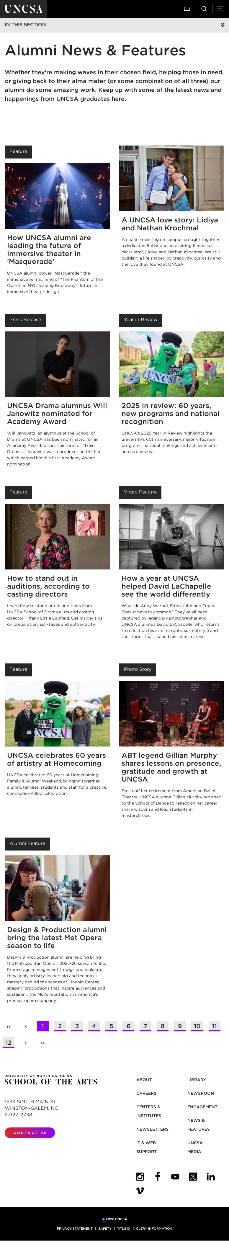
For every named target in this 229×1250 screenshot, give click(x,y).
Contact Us (30, 1133)
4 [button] (94, 1026)
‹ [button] (26, 1026)
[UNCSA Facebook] (158, 1177)
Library (196, 1079)
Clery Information (154, 1228)
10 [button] (197, 1026)
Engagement (202, 1106)
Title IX (123, 1228)
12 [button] (9, 1042)
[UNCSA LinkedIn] (211, 1177)
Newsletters (152, 1129)
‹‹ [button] (8, 1026)
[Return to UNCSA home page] (23, 9)
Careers (146, 1093)
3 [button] (77, 1026)
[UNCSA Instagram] (140, 1177)
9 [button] (180, 1026)
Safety (105, 1228)
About (144, 1079)
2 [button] (60, 1026)
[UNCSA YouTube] (175, 1177)
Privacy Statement (75, 1228)
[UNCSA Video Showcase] (140, 1191)
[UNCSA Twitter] (193, 1177)
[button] (188, 9)
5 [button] (111, 1026)
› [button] (26, 1042)
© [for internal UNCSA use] (103, 1219)
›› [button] (43, 1042)
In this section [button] (25, 24)
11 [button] (214, 1026)
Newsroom (200, 1093)
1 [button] (43, 1026)
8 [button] (163, 1026)
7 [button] (145, 1026)
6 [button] (128, 1026)
